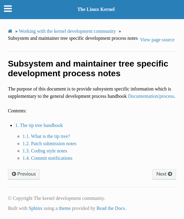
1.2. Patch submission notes (49, 143)
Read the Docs (110, 208)
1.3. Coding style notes (45, 150)
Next (164, 174)
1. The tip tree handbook (39, 125)
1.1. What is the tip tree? (46, 136)
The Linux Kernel (96, 9)
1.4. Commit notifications (47, 158)
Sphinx (35, 208)
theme (65, 208)
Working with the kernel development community (67, 31)
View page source (157, 39)
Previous (24, 174)
